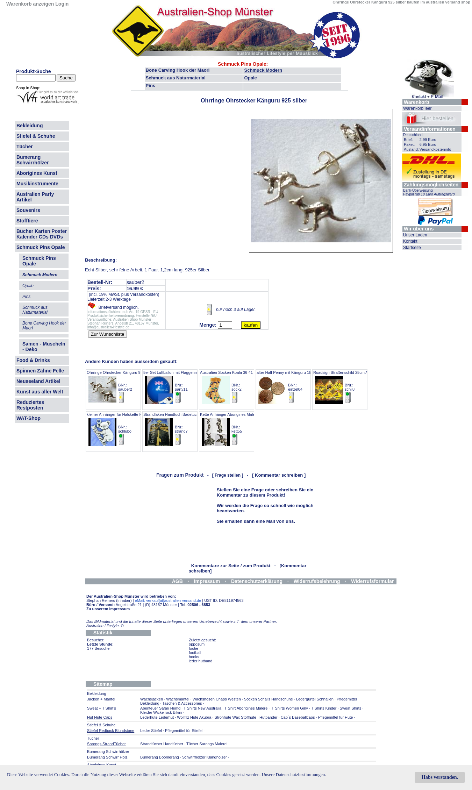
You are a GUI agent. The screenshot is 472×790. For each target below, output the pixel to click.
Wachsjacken (151, 699)
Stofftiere (27, 220)
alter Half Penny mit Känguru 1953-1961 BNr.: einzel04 (291, 387)
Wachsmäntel (177, 699)
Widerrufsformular (372, 581)
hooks (194, 657)
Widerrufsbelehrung (317, 581)
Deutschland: (413, 135)
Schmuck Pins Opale (40, 247)
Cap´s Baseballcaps (298, 717)
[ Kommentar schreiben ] (279, 475)
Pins (150, 85)
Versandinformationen (430, 129)
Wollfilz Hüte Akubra (194, 717)
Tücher (24, 146)
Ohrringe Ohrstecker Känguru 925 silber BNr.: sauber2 (121, 387)
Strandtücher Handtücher (161, 744)
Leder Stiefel (151, 730)
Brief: (408, 139)
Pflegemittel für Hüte (335, 717)
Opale (250, 77)
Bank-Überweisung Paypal (429, 192)
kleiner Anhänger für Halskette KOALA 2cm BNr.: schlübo (123, 429)
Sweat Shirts (351, 708)
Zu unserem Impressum (108, 609)
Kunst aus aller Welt (39, 391)
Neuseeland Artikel (38, 381)
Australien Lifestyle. (105, 626)
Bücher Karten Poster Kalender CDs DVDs (41, 234)
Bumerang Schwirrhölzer (32, 159)
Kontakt (410, 241)
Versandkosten (144, 294)
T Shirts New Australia (202, 708)
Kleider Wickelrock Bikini (161, 712)
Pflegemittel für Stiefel (183, 730)
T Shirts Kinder (324, 708)
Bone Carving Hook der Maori (178, 70)
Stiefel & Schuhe (35, 136)
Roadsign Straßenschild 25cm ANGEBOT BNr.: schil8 (348, 387)
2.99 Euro (428, 139)
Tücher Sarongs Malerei (206, 744)
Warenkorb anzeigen (30, 4)
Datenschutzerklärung (257, 581)
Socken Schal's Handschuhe (268, 699)
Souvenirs (28, 210)
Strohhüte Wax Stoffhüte (235, 717)
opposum (197, 644)
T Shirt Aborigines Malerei (246, 708)
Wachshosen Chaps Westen (217, 699)
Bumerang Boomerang (159, 757)
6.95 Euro (428, 144)
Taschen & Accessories (182, 703)
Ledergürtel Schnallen (315, 699)
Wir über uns (419, 229)
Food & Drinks (33, 360)
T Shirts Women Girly (290, 708)
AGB (177, 581)
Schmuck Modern (263, 70)
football (195, 652)
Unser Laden (415, 235)
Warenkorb (416, 102)
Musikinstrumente (37, 183)
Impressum (207, 581)
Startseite (412, 247)
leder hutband (200, 661)
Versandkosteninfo (435, 149)
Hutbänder (268, 717)
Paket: (409, 144)
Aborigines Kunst (36, 173)
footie (193, 648)
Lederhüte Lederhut (157, 717)
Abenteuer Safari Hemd (160, 708)
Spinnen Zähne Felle (40, 370)
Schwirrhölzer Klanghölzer (204, 757)
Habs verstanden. (440, 777)
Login (62, 4)
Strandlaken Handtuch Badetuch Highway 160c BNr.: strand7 (183, 429)
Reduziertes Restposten (30, 405)
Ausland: (411, 149)
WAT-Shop (28, 418)
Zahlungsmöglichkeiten (431, 184)
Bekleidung (29, 125)
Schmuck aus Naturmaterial (176, 77)
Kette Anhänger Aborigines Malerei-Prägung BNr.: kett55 (237, 429)
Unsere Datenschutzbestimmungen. (294, 774)
